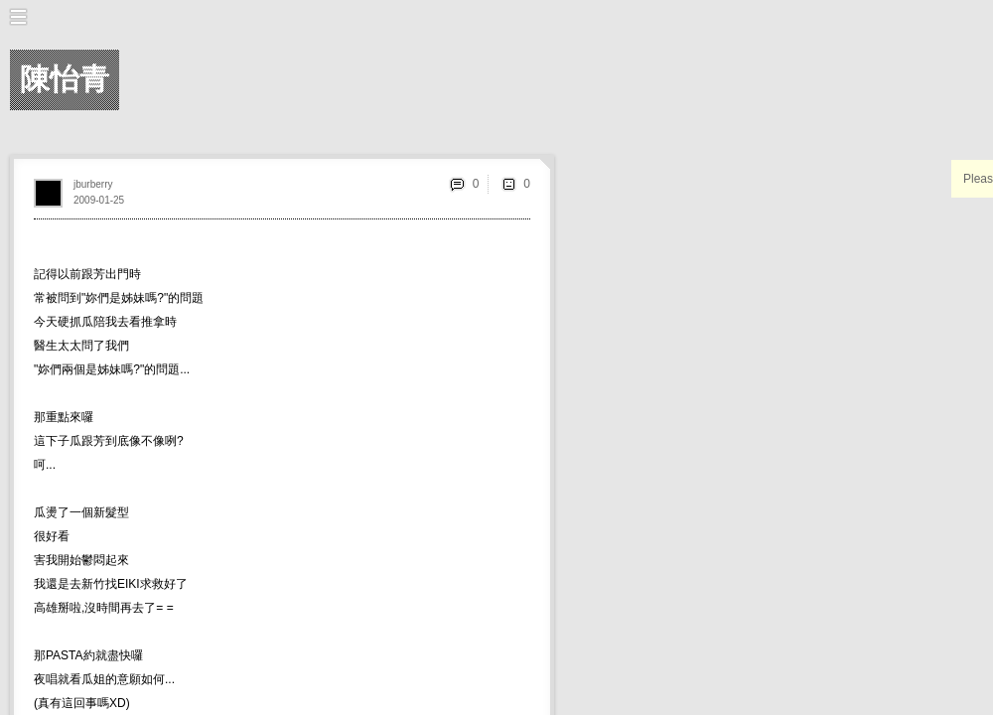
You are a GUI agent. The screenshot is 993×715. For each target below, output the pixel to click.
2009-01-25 (98, 200)
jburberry (92, 184)
